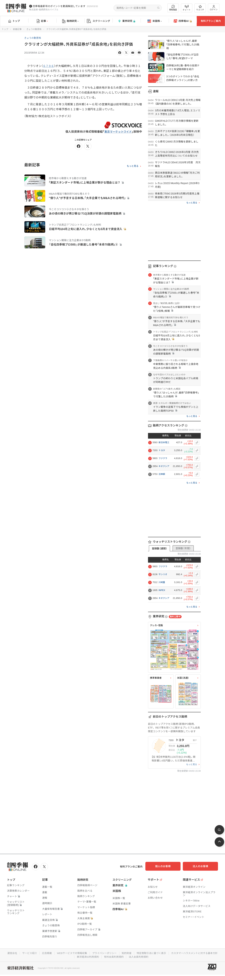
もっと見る (133, 166)
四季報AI (183, 21)
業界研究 (126, 21)
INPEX (162, 590)
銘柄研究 (70, 21)
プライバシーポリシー (130, 952)
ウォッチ (200, 8)
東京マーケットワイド (117, 131)
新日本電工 (164, 442)
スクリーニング (98, 21)
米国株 (154, 21)
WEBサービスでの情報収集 (97, 952)
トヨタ (162, 450)
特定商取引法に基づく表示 (178, 952)
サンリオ (163, 574)
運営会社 (36, 952)
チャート (187, 8)
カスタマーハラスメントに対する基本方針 (73, 956)
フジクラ (163, 458)
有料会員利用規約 (140, 956)
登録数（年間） (183, 548)
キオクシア (164, 466)
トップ (14, 21)
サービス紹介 (54, 952)
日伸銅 (162, 474)
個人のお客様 (167, 866)
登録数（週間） (159, 548)
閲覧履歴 (173, 8)
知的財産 (153, 952)
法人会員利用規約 (165, 956)
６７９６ (48, 65)
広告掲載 (72, 952)
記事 (42, 21)
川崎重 (162, 582)
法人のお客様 (202, 866)
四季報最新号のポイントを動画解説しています (59, 6)
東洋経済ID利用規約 (113, 956)
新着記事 (17, 29)
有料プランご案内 (211, 21)
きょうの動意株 (33, 29)
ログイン (214, 8)
